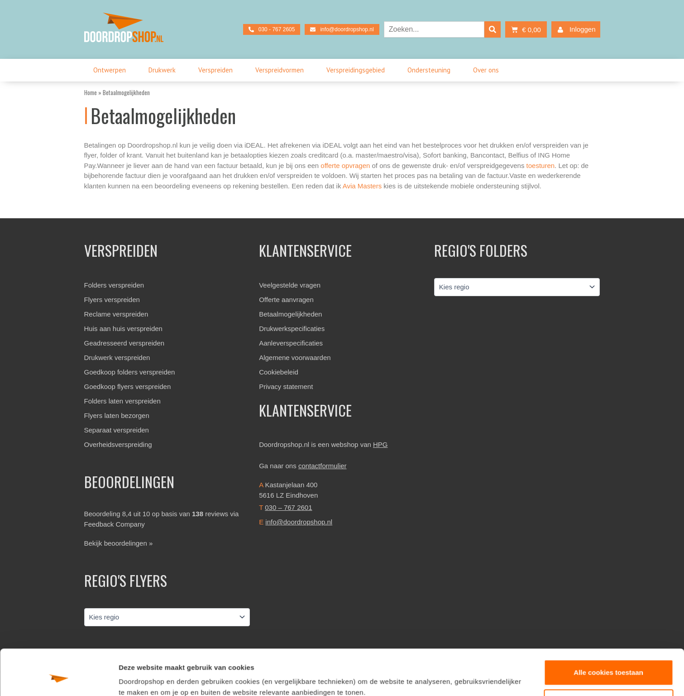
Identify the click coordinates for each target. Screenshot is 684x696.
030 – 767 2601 (288, 507)
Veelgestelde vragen (289, 285)
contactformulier (322, 466)
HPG (380, 444)
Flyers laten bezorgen (116, 415)
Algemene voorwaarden (294, 357)
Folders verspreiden (114, 285)
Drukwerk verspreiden (117, 357)
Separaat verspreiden (116, 430)
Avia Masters (362, 186)
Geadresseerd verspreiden (124, 343)
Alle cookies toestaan (608, 633)
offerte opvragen (345, 165)
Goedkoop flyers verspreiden (127, 386)
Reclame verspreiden (116, 314)
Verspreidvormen (281, 70)
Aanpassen (608, 663)
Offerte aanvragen (286, 299)
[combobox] (434, 29)
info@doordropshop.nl (298, 522)
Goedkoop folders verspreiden (129, 372)
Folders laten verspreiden (122, 401)
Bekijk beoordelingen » (118, 543)
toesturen (540, 165)
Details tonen (140, 678)
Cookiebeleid (278, 372)
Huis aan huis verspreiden (123, 328)
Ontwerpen (111, 70)
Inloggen (575, 30)
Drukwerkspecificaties (292, 328)
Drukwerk (164, 70)
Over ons (488, 70)
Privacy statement (286, 386)
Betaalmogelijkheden (290, 314)
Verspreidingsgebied (357, 70)
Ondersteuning (431, 70)
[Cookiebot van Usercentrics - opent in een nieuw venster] (58, 678)
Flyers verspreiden (112, 299)
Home (90, 92)
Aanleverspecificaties (291, 343)
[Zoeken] (492, 29)
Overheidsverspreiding (118, 444)
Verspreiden (217, 70)
